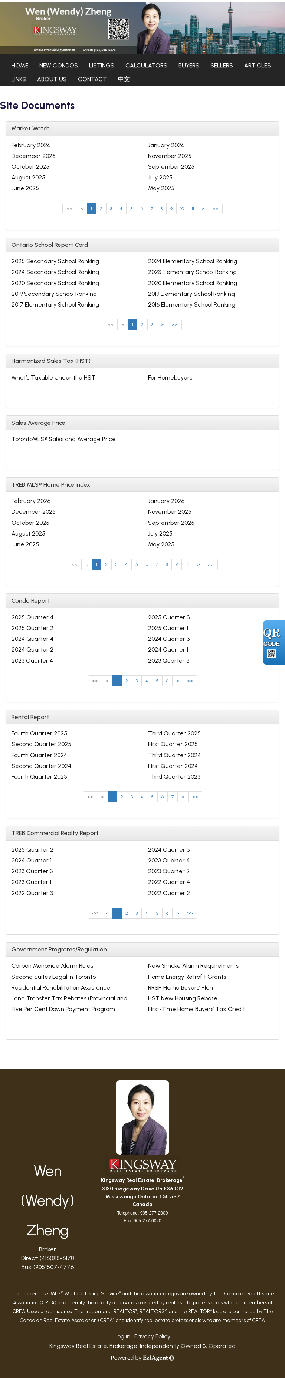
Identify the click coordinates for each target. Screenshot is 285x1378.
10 (182, 208)
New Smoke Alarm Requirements (193, 965)
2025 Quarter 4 (32, 617)
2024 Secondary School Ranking (55, 271)
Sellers (221, 65)
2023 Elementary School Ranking (192, 271)
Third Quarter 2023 (174, 776)
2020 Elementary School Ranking (192, 282)
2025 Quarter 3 (169, 617)
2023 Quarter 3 (168, 660)
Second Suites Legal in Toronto (54, 976)
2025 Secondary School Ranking (55, 261)
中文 (124, 79)
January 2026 (166, 145)
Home (20, 65)
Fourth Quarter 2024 (39, 755)
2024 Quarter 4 (32, 638)
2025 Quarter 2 (32, 628)
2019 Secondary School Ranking (54, 293)
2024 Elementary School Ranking (192, 261)
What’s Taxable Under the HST (53, 377)
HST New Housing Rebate (182, 998)
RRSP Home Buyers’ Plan (180, 987)
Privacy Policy (152, 1336)
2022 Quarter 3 (32, 893)
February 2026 (31, 145)
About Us (52, 79)
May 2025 (161, 188)
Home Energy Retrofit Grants (187, 976)
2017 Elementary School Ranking (55, 304)
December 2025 (34, 155)
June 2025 (25, 188)
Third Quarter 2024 (174, 755)
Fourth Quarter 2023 (39, 776)
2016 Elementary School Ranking (191, 304)
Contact (92, 79)
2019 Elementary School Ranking (191, 293)
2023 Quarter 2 (169, 871)
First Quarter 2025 (173, 744)
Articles (257, 65)
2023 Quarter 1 (31, 881)
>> (216, 208)
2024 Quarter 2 (32, 649)
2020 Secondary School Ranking (55, 282)
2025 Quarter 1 (168, 628)
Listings (101, 65)
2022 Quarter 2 (169, 893)
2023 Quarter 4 (32, 660)
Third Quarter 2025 (174, 733)
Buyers (188, 65)
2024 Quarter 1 (168, 649)
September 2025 (171, 166)
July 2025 (160, 177)
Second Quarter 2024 (41, 765)
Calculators (146, 65)
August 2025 (28, 177)
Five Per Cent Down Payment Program (63, 1009)
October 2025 (30, 166)
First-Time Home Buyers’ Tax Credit (196, 1009)
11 (193, 208)
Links (19, 79)
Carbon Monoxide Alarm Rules (52, 965)
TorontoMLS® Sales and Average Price (64, 439)
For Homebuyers (170, 377)
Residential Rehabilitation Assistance (61, 987)
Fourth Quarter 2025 (39, 733)
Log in (122, 1336)
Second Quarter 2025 (41, 744)
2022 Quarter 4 (169, 881)
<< (69, 208)
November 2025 (169, 155)
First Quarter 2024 (173, 765)
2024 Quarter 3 (169, 638)
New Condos (58, 65)
